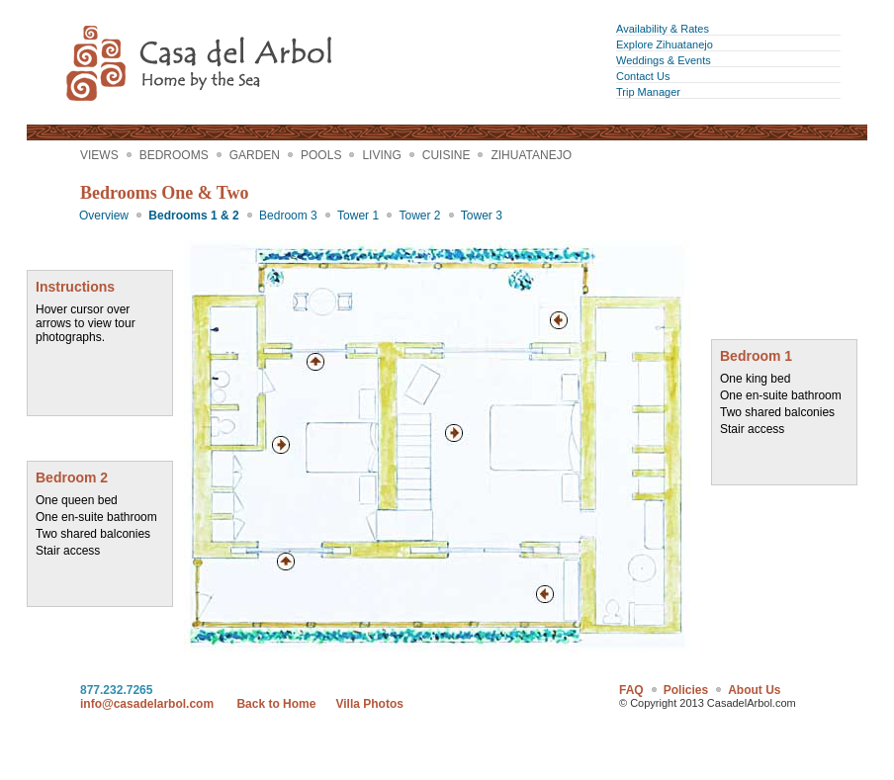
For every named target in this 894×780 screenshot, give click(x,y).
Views (99, 155)
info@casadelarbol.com (147, 704)
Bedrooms (174, 155)
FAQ (631, 690)
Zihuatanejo (531, 155)
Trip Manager (648, 92)
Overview (104, 215)
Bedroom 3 (288, 215)
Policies (686, 690)
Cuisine (446, 155)
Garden (254, 155)
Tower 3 (481, 215)
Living (381, 155)
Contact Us (643, 76)
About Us (754, 690)
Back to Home (275, 704)
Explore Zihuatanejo (664, 44)
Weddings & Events (663, 60)
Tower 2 (419, 215)
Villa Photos (368, 704)
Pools (321, 155)
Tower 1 (358, 215)
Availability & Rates (662, 29)
